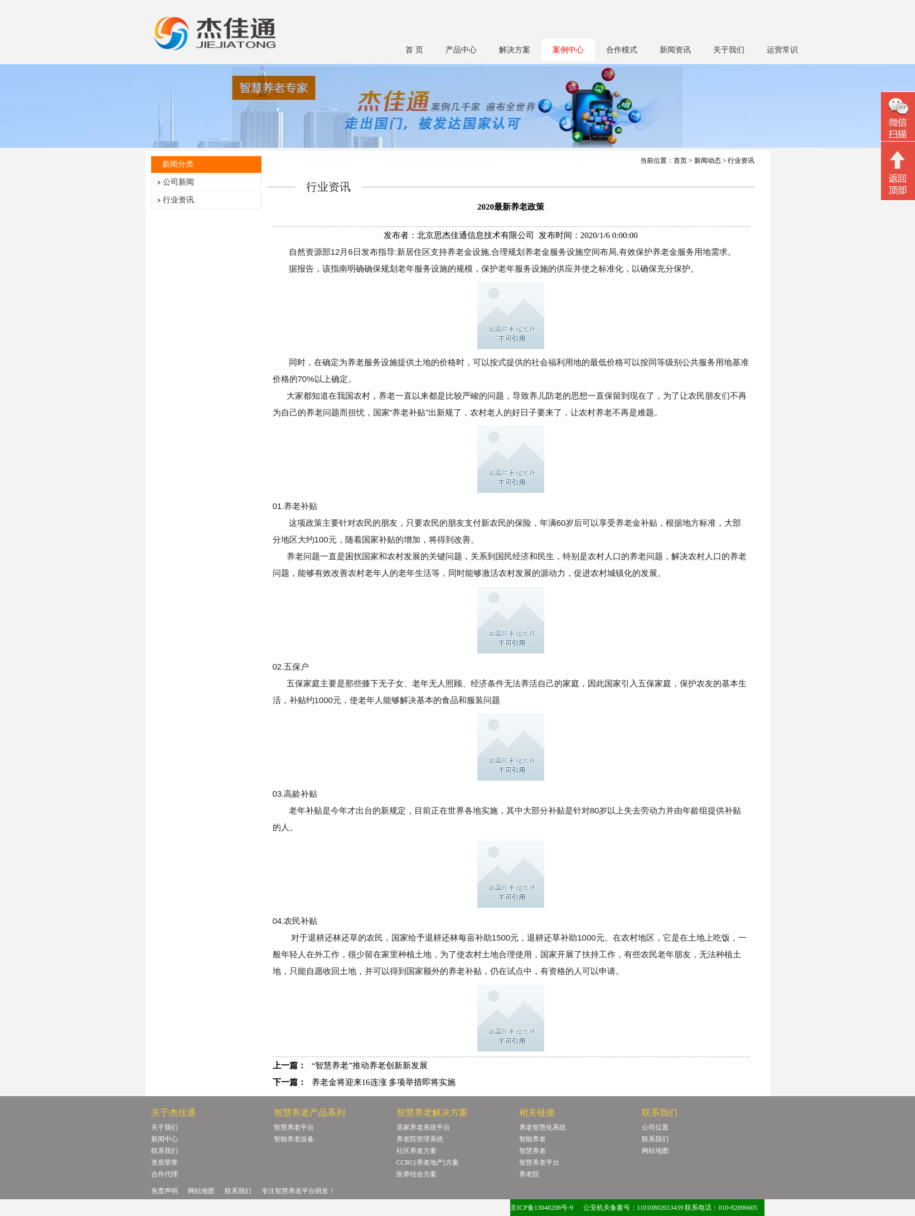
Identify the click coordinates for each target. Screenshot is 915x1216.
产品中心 (461, 50)
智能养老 (532, 1139)
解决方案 (514, 50)
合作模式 (621, 50)
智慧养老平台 (294, 1127)
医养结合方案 (416, 1174)
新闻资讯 (675, 50)
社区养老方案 (416, 1151)
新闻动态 (707, 160)
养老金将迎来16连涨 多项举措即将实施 (384, 1082)
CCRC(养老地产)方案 (427, 1162)
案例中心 (568, 50)
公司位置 (655, 1127)
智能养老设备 (294, 1139)
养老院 (529, 1174)
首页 (680, 160)
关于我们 (728, 50)
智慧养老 (532, 1151)
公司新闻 (178, 182)
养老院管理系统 (419, 1139)
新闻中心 (164, 1139)
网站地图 (655, 1151)
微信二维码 (898, 118)
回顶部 (898, 172)
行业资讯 (178, 200)
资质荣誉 (164, 1162)
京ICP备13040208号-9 (541, 1208)
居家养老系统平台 (423, 1127)
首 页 (414, 50)
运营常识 (782, 50)
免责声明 (164, 1191)
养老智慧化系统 (542, 1127)
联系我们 (164, 1151)
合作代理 (164, 1174)
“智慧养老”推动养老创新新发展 (370, 1065)
